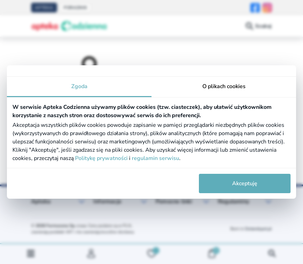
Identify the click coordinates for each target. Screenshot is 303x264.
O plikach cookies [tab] (224, 86)
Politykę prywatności (101, 158)
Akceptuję (244, 183)
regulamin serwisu (155, 158)
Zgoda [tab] (79, 86)
